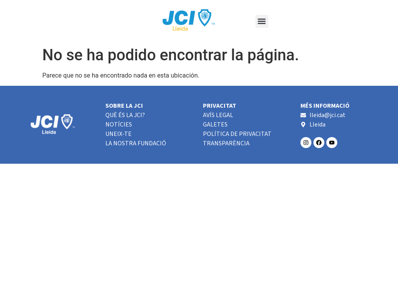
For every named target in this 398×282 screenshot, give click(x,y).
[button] (261, 21)
